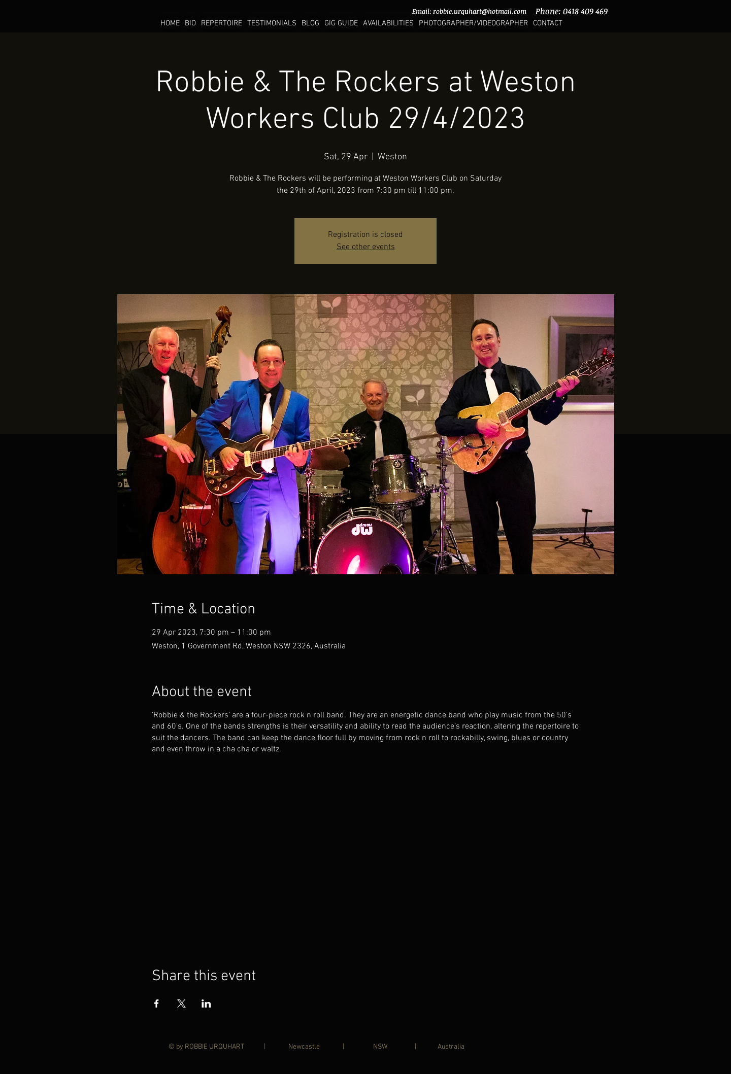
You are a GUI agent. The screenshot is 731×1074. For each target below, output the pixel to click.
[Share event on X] (181, 1003)
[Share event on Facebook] (156, 1003)
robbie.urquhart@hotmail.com (479, 11)
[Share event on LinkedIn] (206, 1003)
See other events (366, 247)
